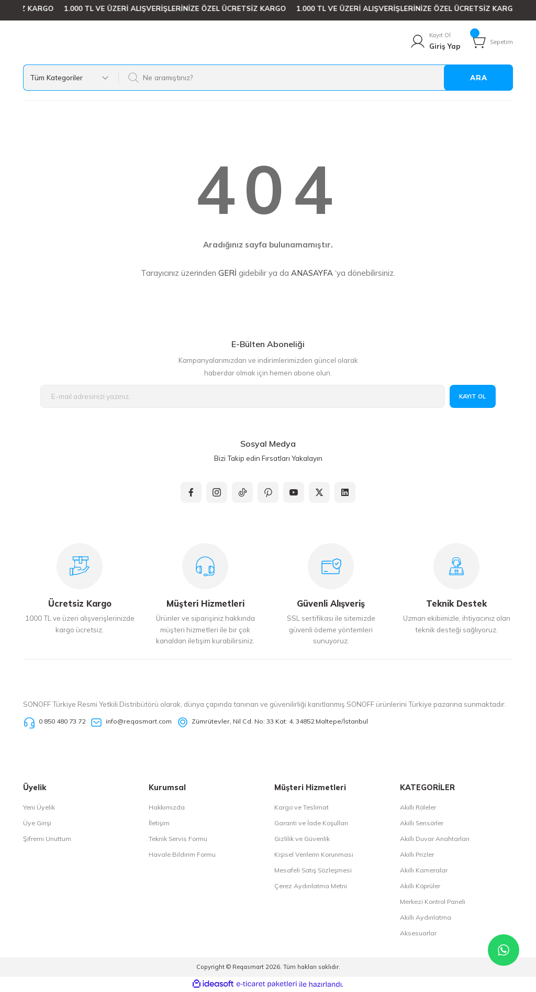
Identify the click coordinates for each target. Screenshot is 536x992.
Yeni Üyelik (39, 807)
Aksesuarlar (418, 933)
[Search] (315, 77)
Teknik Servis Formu (178, 839)
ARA (478, 77)
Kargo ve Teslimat (301, 807)
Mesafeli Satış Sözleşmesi (313, 870)
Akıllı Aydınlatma (425, 917)
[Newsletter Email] (242, 396)
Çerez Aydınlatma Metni (310, 886)
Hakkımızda (167, 807)
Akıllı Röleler (418, 807)
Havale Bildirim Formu (182, 854)
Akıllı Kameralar (424, 870)
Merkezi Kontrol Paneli (432, 901)
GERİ (227, 273)
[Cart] (491, 41)
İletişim (159, 823)
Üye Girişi (37, 823)
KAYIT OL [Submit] (472, 396)
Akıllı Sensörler (421, 823)
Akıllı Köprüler (420, 886)
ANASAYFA (312, 273)
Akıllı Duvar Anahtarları (435, 839)
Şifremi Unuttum (47, 839)
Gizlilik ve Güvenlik (302, 839)
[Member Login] (435, 41)
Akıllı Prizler (417, 854)
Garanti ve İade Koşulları (311, 823)
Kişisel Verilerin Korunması (313, 854)
